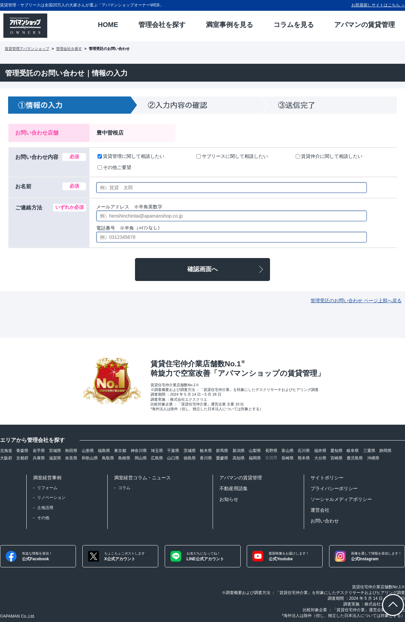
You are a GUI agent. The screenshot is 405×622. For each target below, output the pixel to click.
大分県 (320, 458)
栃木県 (206, 450)
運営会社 (319, 510)
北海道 (6, 450)
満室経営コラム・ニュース (142, 477)
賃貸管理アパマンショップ (27, 49)
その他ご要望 (114, 167)
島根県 (124, 458)
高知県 (239, 458)
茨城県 (190, 450)
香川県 (206, 458)
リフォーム (47, 487)
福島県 (104, 450)
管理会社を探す (69, 49)
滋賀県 (55, 458)
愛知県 (336, 450)
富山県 (287, 450)
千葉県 (173, 450)
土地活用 (45, 507)
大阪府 (6, 458)
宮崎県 (336, 458)
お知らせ (228, 499)
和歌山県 (90, 458)
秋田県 (71, 450)
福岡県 (255, 458)
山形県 (88, 450)
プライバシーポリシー (334, 488)
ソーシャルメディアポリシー (341, 499)
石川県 (304, 450)
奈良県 (71, 458)
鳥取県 (108, 458)
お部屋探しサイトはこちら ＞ (378, 5)
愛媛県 (222, 458)
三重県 (369, 450)
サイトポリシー (327, 477)
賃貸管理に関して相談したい (131, 156)
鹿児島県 (355, 458)
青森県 (22, 450)
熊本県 (304, 458)
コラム (124, 487)
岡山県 (141, 458)
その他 (43, 517)
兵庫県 (39, 458)
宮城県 (55, 450)
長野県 (271, 450)
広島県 (157, 458)
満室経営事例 (47, 477)
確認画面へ (202, 269)
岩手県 (39, 450)
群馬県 (222, 450)
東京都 (120, 450)
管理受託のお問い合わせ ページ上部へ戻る (356, 300)
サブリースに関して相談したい (232, 156)
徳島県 (190, 458)
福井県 (320, 450)
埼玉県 (157, 450)
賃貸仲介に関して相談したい (329, 156)
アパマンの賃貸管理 (240, 477)
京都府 (22, 458)
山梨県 (255, 450)
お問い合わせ (324, 521)
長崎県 (287, 458)
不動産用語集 (233, 488)
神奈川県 (139, 450)
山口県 (173, 458)
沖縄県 (373, 458)
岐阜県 (353, 450)
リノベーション (51, 497)
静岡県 (385, 450)
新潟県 (239, 450)
